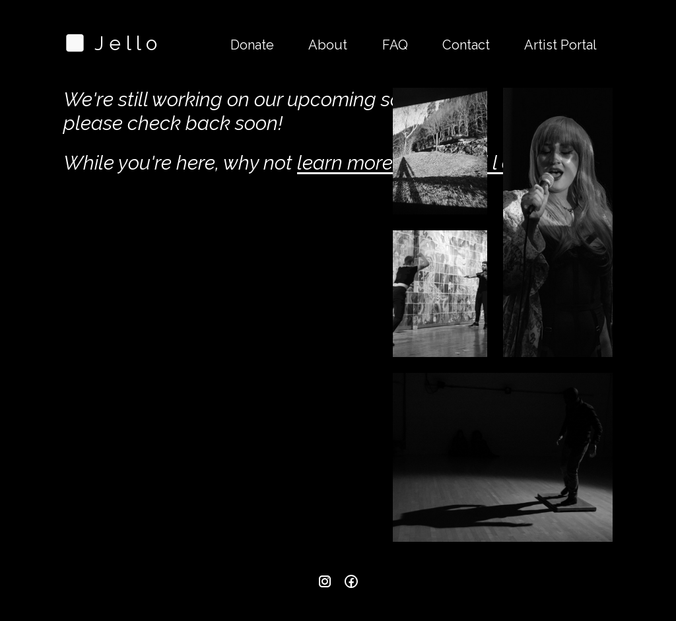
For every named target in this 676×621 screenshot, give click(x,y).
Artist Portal (560, 45)
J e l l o (110, 43)
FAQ (395, 45)
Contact (466, 45)
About (327, 45)
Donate (252, 45)
